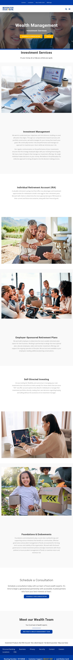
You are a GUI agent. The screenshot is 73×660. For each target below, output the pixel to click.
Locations (6, 652)
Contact (51, 649)
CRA (15, 652)
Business (22, 649)
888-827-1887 (48, 659)
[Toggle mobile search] (66, 9)
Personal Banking (9, 649)
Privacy (32, 649)
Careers (61, 649)
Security (42, 649)
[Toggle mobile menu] (69, 9)
